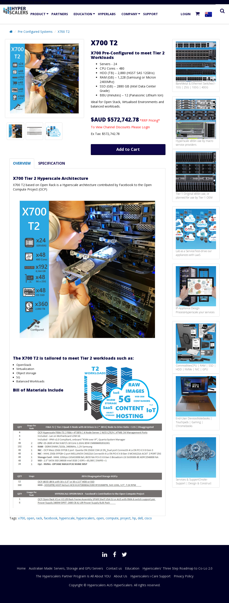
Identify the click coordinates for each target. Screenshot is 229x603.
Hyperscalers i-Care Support (150, 576)
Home (21, 568)
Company (129, 14)
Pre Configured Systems (35, 31)
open (30, 518)
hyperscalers (85, 518)
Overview (22, 163)
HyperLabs (107, 14)
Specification (51, 163)
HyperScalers (123, 585)
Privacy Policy (183, 576)
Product (38, 14)
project (125, 518)
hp (134, 518)
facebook (50, 518)
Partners (59, 14)
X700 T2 (64, 31)
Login (186, 14)
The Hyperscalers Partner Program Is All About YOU (73, 576)
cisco (148, 518)
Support (150, 14)
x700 (21, 518)
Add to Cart (128, 149)
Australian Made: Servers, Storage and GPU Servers (66, 568)
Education (83, 14)
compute (112, 518)
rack (39, 518)
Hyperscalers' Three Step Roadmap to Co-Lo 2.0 (177, 568)
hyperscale (67, 518)
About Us (120, 576)
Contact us (114, 568)
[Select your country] (209, 14)
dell (140, 518)
